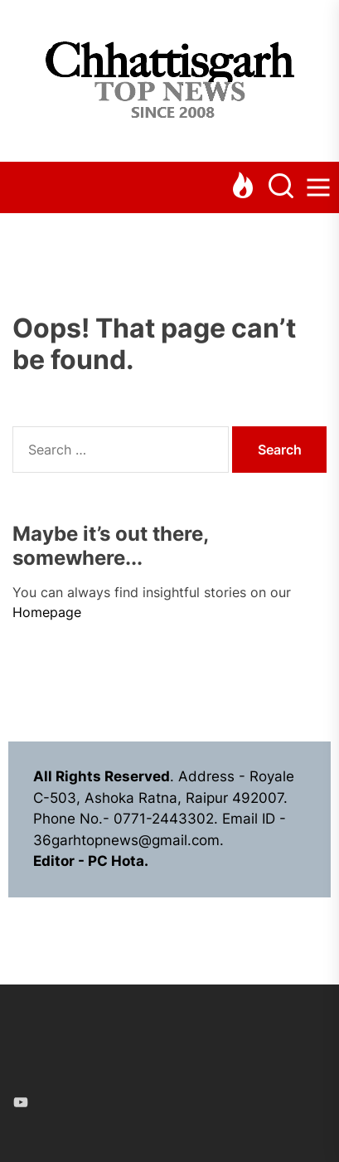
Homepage (46, 612)
